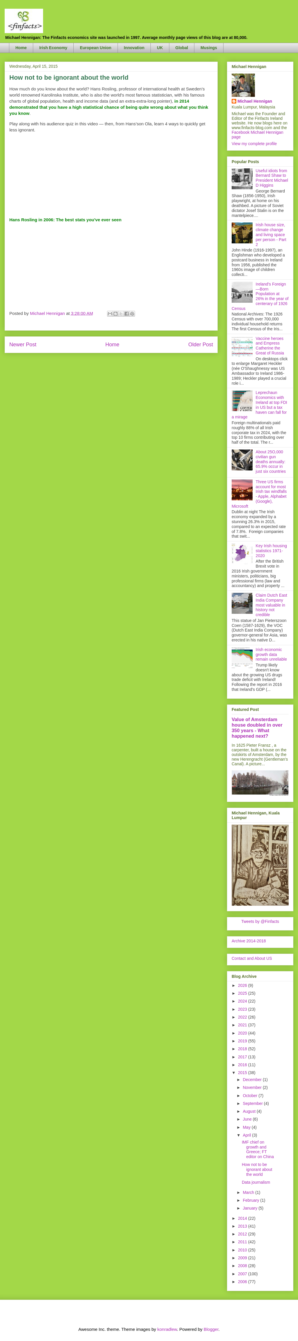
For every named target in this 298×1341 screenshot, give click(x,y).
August (249, 1111)
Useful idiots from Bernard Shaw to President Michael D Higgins (272, 178)
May (247, 1127)
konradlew (167, 1329)
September (253, 1103)
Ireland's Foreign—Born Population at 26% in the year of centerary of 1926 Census (260, 296)
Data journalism (256, 1182)
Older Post (200, 344)
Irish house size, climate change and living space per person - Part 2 (271, 234)
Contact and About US (252, 958)
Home (21, 47)
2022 (243, 1017)
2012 (243, 1234)
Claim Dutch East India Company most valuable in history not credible (271, 605)
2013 (243, 1226)
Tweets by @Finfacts (260, 921)
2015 (243, 1072)
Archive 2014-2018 (249, 941)
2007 (243, 1274)
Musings (209, 47)
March (249, 1192)
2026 (243, 985)
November (252, 1087)
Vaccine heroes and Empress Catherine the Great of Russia (270, 345)
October (250, 1095)
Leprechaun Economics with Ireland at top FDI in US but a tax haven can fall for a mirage (259, 404)
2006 (243, 1281)
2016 (243, 1064)
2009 (243, 1258)
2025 (243, 993)
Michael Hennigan (254, 101)
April (247, 1135)
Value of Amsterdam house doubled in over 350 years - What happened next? (257, 728)
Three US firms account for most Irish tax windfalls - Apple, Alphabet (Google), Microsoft (259, 494)
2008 (243, 1265)
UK (160, 47)
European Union (95, 47)
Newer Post (22, 344)
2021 (243, 1025)
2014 (243, 1218)
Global (181, 47)
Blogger (211, 1329)
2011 (243, 1242)
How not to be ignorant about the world (257, 1169)
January (250, 1208)
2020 (243, 1033)
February (251, 1200)
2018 (243, 1048)
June (248, 1119)
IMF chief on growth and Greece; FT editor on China (258, 1149)
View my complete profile (254, 143)
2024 (243, 1001)
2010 (243, 1250)
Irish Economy (53, 47)
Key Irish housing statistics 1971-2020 (271, 550)
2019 (243, 1041)
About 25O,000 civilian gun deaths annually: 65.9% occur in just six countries (271, 462)
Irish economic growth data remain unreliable (271, 654)
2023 (243, 1009)
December (252, 1079)
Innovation (134, 47)
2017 (243, 1057)
